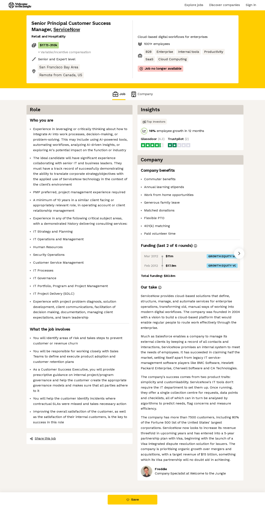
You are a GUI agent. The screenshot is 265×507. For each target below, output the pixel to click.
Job (118, 94)
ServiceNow (66, 29)
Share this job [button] (43, 438)
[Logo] (19, 5)
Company (141, 94)
